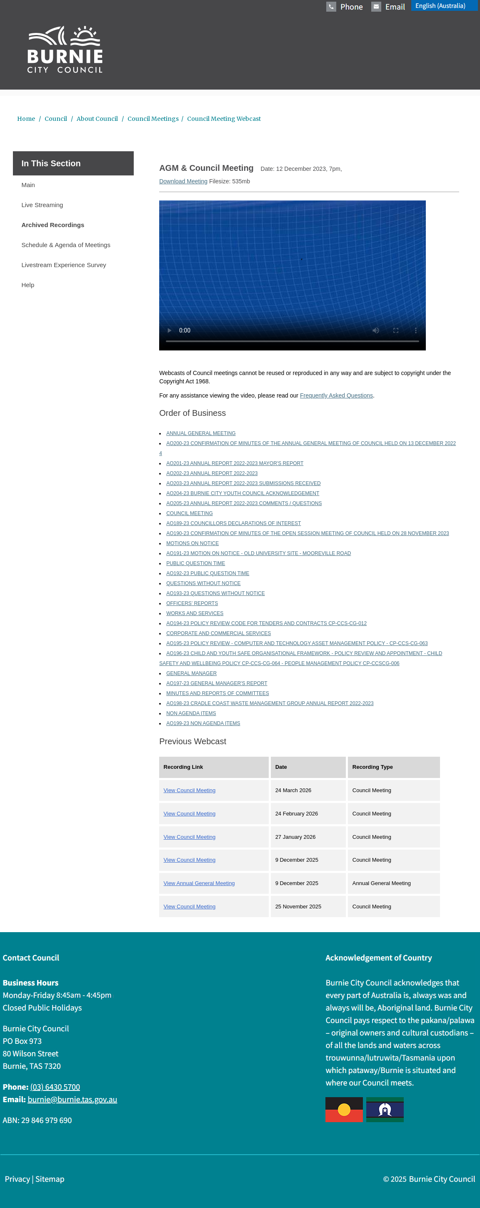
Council (55, 119)
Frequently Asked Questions (336, 395)
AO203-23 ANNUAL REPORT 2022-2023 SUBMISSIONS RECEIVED (243, 483)
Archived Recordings (52, 224)
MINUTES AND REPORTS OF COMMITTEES (217, 693)
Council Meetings (152, 119)
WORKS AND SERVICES (194, 613)
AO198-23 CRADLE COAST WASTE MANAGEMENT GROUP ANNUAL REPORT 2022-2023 (270, 703)
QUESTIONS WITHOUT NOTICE (203, 583)
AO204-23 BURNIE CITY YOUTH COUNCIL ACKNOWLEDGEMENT (242, 493)
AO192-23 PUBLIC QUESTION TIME (207, 573)
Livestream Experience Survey (63, 264)
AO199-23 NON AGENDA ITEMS (203, 723)
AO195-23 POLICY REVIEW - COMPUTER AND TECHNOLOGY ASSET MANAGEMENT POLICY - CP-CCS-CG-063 (297, 643)
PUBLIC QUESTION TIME (195, 563)
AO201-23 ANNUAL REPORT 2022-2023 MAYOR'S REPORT (234, 463)
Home (26, 119)
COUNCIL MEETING (189, 513)
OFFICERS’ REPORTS (192, 603)
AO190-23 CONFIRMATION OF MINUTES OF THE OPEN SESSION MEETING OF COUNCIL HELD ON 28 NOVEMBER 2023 (307, 533)
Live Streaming (42, 204)
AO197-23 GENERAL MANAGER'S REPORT (216, 683)
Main (28, 184)
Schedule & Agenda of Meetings (65, 244)
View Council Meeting (190, 790)
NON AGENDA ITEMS (191, 713)
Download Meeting (183, 181)
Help (27, 284)
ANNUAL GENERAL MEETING (200, 433)
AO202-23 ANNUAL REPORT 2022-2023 (212, 473)
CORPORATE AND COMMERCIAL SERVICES (218, 633)
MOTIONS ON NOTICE (192, 543)
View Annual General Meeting (199, 883)
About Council (97, 119)
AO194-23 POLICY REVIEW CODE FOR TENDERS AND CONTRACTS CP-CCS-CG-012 (266, 623)
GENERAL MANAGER (191, 673)
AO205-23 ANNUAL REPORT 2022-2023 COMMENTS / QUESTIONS (244, 503)
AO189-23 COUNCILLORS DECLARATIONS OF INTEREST (233, 523)
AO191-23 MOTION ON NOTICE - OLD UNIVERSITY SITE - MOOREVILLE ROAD (258, 553)
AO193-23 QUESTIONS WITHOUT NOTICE (215, 593)
